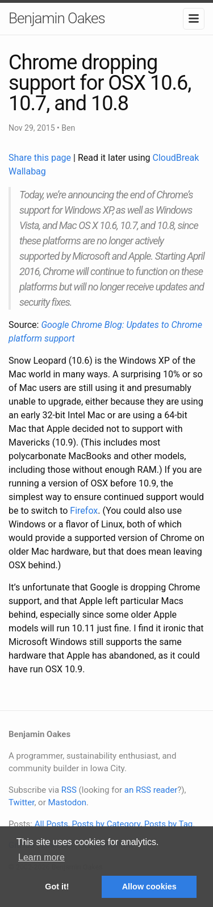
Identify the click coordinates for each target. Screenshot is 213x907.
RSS (69, 790)
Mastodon (67, 802)
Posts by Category (106, 824)
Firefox (84, 510)
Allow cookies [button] (149, 886)
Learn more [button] (41, 857)
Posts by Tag (168, 824)
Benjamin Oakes (57, 18)
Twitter (21, 802)
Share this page (41, 157)
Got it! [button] (57, 886)
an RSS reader (151, 790)
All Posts (51, 824)
